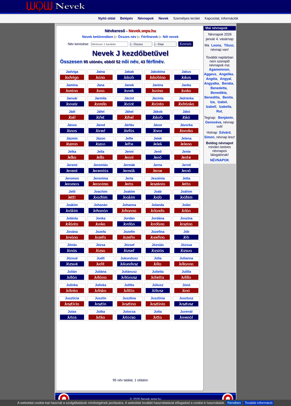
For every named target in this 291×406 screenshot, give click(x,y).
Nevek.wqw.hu (151, 399)
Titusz (228, 45)
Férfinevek (149, 37)
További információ (258, 403)
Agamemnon (219, 69)
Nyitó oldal (106, 18)
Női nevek (171, 37)
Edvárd (224, 132)
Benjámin (225, 117)
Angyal (225, 79)
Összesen (71, 61)
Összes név (127, 37)
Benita (227, 97)
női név (130, 61)
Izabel (222, 102)
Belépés (126, 18)
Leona (215, 45)
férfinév (155, 61)
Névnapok (146, 18)
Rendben (234, 403)
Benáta (227, 83)
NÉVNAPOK (219, 160)
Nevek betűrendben (97, 37)
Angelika (225, 74)
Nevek (163, 18)
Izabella (224, 107)
